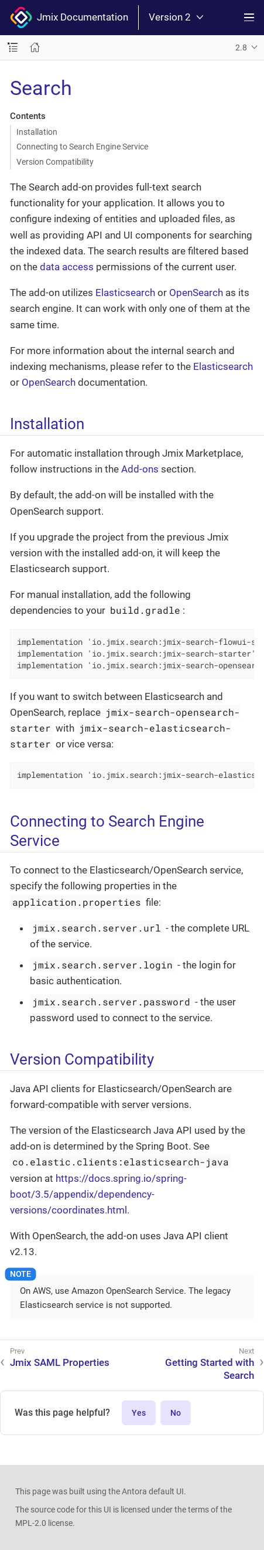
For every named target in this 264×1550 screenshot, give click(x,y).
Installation (36, 132)
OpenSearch (196, 292)
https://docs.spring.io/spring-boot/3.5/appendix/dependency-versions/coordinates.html (98, 1194)
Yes (139, 1413)
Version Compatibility (55, 161)
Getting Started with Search (209, 1369)
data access (67, 267)
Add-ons (140, 469)
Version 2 (176, 17)
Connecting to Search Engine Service (82, 146)
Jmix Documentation (69, 17)
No (175, 1413)
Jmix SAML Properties (59, 1362)
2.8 (241, 47)
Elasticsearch (125, 292)
